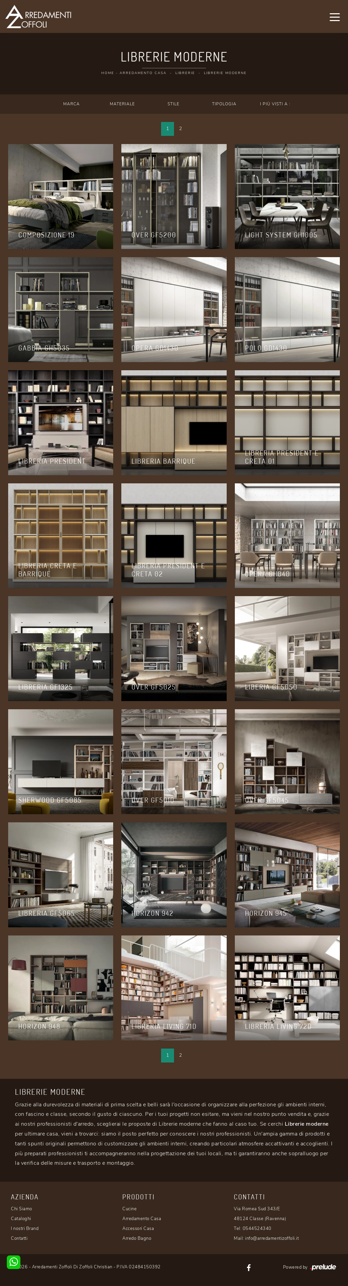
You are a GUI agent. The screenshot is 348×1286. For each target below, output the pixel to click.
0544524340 (257, 1229)
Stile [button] (173, 104)
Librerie (185, 73)
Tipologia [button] (224, 104)
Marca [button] (71, 104)
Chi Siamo (21, 1209)
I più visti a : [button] (275, 104)
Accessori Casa (138, 1229)
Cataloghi (21, 1219)
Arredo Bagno (136, 1238)
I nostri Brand (24, 1229)
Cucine (129, 1209)
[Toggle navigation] (335, 16)
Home (107, 73)
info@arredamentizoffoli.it (272, 1238)
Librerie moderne (225, 73)
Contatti (19, 1238)
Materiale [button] (122, 104)
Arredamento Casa (143, 73)
